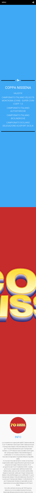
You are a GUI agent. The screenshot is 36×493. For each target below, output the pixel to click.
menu (4, 2)
